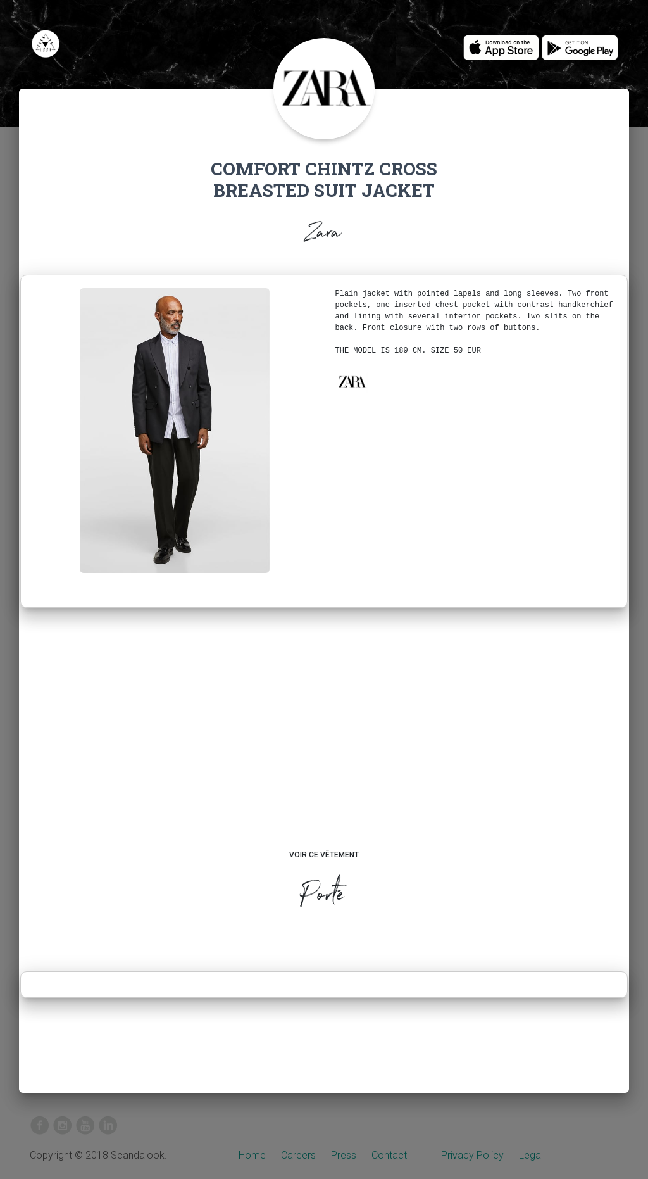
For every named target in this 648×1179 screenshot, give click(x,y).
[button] (352, 382)
